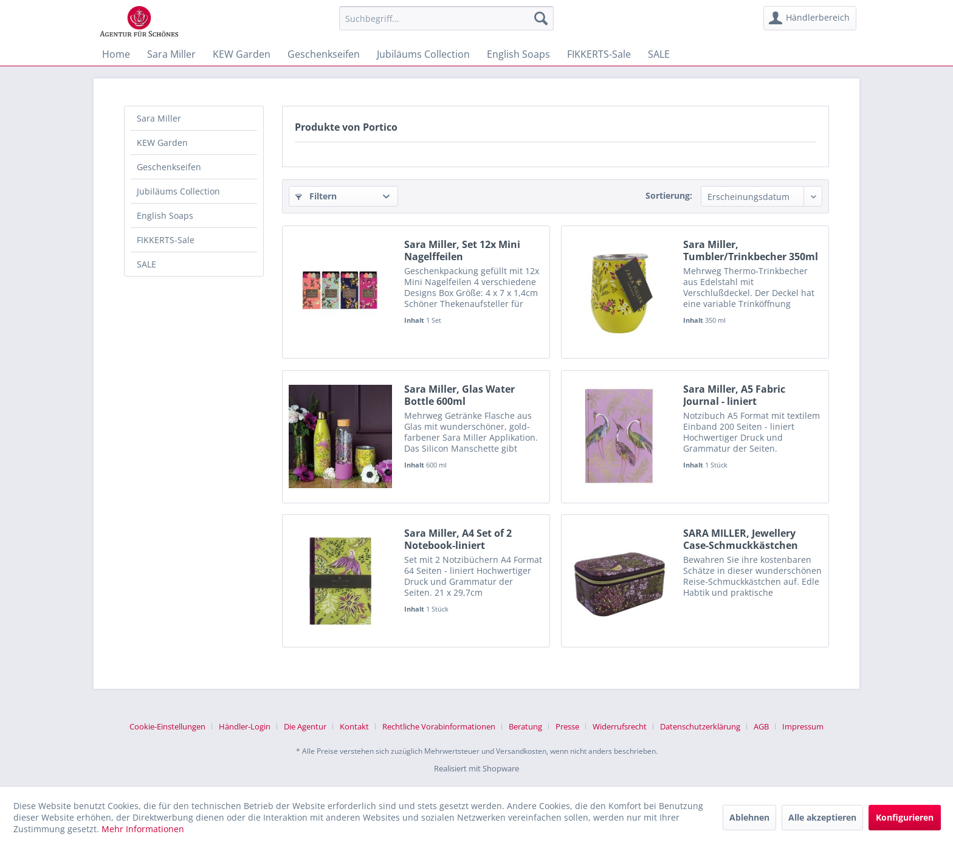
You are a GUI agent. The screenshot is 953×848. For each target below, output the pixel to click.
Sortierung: (668, 195)
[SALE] (658, 54)
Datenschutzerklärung (700, 726)
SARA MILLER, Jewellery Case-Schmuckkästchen (740, 539)
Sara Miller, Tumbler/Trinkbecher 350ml (750, 250)
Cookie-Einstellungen (167, 726)
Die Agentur (305, 726)
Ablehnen (749, 817)
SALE (146, 264)
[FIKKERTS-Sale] (599, 54)
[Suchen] (541, 18)
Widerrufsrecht (620, 726)
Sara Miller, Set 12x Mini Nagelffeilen (462, 250)
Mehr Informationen (142, 829)
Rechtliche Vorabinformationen (438, 726)
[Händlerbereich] (809, 18)
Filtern (316, 196)
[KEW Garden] (241, 54)
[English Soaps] (518, 54)
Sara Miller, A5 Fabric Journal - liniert (734, 395)
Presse (567, 726)
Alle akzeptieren (822, 817)
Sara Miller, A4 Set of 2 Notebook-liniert (458, 539)
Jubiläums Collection (178, 191)
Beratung (525, 726)
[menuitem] (446, 18)
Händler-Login (244, 726)
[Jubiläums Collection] (423, 54)
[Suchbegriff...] (446, 18)
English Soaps (165, 215)
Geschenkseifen (169, 167)
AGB (761, 726)
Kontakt (354, 726)
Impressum (803, 726)
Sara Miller (159, 118)
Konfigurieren (905, 817)
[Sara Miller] (171, 54)
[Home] (116, 54)
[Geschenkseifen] (323, 54)
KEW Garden (162, 142)
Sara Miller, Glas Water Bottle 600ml (459, 395)
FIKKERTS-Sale (165, 240)
